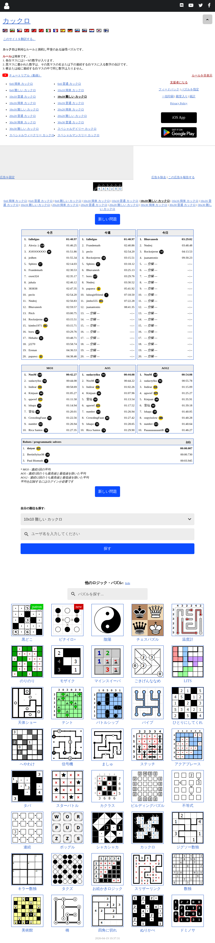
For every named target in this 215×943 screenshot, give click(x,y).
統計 (192, 96)
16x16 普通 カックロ (70, 103)
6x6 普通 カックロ (69, 83)
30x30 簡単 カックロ (22, 122)
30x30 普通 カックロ (70, 122)
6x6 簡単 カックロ (21, 83)
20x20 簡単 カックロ (70, 109)
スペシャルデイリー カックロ (77, 128)
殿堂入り (182, 96)
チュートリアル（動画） (25, 75)
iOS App (178, 118)
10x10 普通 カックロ (22, 96)
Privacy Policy (178, 103)
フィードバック (169, 89)
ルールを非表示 (202, 75)
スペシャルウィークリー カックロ (31, 135)
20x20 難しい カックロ (72, 115)
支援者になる (179, 82)
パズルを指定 (190, 89)
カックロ (16, 20)
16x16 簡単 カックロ (22, 103)
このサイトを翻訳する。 (19, 38)
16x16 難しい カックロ (24, 109)
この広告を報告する (181, 177)
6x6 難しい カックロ (22, 90)
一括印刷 (168, 96)
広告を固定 (7, 177)
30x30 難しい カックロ (24, 128)
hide (127, 583)
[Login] (6, 6)
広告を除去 (158, 177)
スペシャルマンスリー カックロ (78, 135)
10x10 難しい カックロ (72, 96)
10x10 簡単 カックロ (70, 90)
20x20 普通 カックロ (22, 115)
